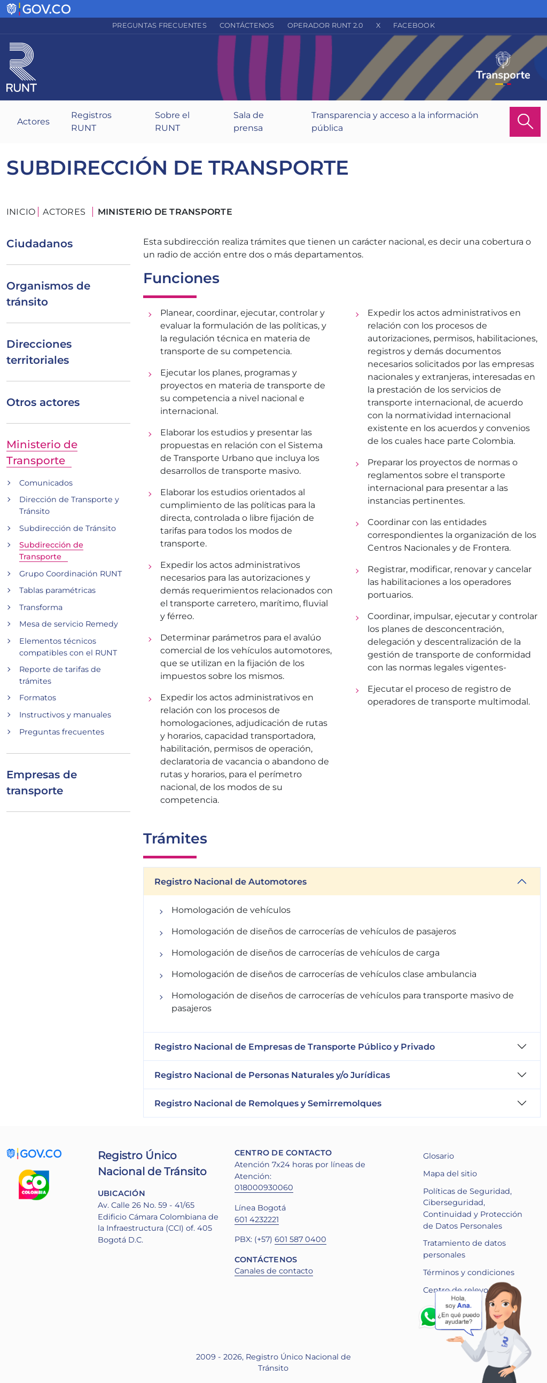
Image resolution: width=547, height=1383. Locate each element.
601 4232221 (257, 1219)
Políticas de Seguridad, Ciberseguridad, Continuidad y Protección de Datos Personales (472, 1208)
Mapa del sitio (450, 1173)
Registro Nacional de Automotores (230, 882)
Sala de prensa (248, 121)
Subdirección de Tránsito (67, 528)
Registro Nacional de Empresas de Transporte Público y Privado (294, 1047)
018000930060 (264, 1187)
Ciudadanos (39, 243)
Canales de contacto (274, 1271)
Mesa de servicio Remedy (68, 624)
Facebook (414, 25)
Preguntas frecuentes (159, 25)
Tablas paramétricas (57, 590)
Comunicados (46, 483)
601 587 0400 (300, 1239)
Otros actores (43, 402)
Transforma (40, 607)
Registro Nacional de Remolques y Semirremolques (267, 1103)
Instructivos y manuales (65, 715)
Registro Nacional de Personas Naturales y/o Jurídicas (272, 1075)
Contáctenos (247, 25)
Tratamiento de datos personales (464, 1249)
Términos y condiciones (468, 1272)
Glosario (438, 1156)
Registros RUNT (91, 121)
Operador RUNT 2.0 (325, 25)
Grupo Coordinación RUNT (70, 574)
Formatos (37, 697)
